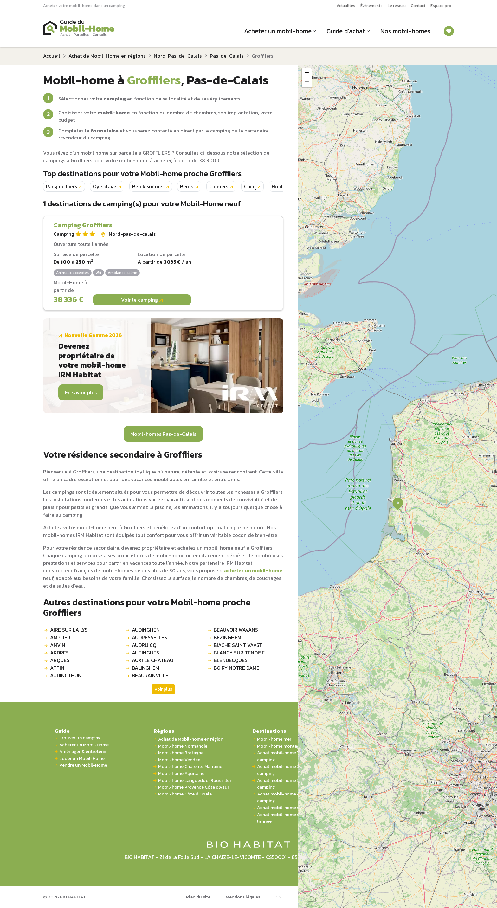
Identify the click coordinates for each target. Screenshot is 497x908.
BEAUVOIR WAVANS (236, 630)
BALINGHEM (145, 668)
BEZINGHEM (227, 637)
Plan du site (198, 896)
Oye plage (104, 186)
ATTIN (57, 668)
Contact (418, 6)
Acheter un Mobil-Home (84, 745)
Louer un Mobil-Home (82, 758)
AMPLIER (60, 637)
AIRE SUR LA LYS (68, 630)
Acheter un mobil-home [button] (278, 31)
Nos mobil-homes (405, 31)
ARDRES (59, 652)
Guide (62, 731)
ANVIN (57, 645)
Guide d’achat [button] (345, 31)
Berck (186, 186)
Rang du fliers (61, 186)
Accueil (51, 56)
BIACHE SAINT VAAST (238, 645)
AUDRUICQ (144, 645)
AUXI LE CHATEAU (152, 660)
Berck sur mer (148, 186)
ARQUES (59, 660)
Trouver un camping (79, 738)
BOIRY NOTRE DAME (236, 668)
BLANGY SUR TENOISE (239, 652)
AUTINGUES (145, 652)
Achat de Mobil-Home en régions (106, 56)
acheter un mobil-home (253, 570)
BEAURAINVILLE (150, 675)
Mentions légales (243, 896)
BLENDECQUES (231, 660)
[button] (397, 504)
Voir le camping (142, 300)
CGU (280, 896)
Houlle (279, 186)
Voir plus (163, 689)
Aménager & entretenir (82, 751)
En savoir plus (81, 392)
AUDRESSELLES (149, 637)
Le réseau (397, 6)
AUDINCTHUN (65, 675)
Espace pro (440, 6)
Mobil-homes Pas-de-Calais (163, 434)
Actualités (346, 6)
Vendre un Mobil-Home (83, 765)
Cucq (250, 186)
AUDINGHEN (146, 630)
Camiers (218, 186)
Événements (371, 6)
